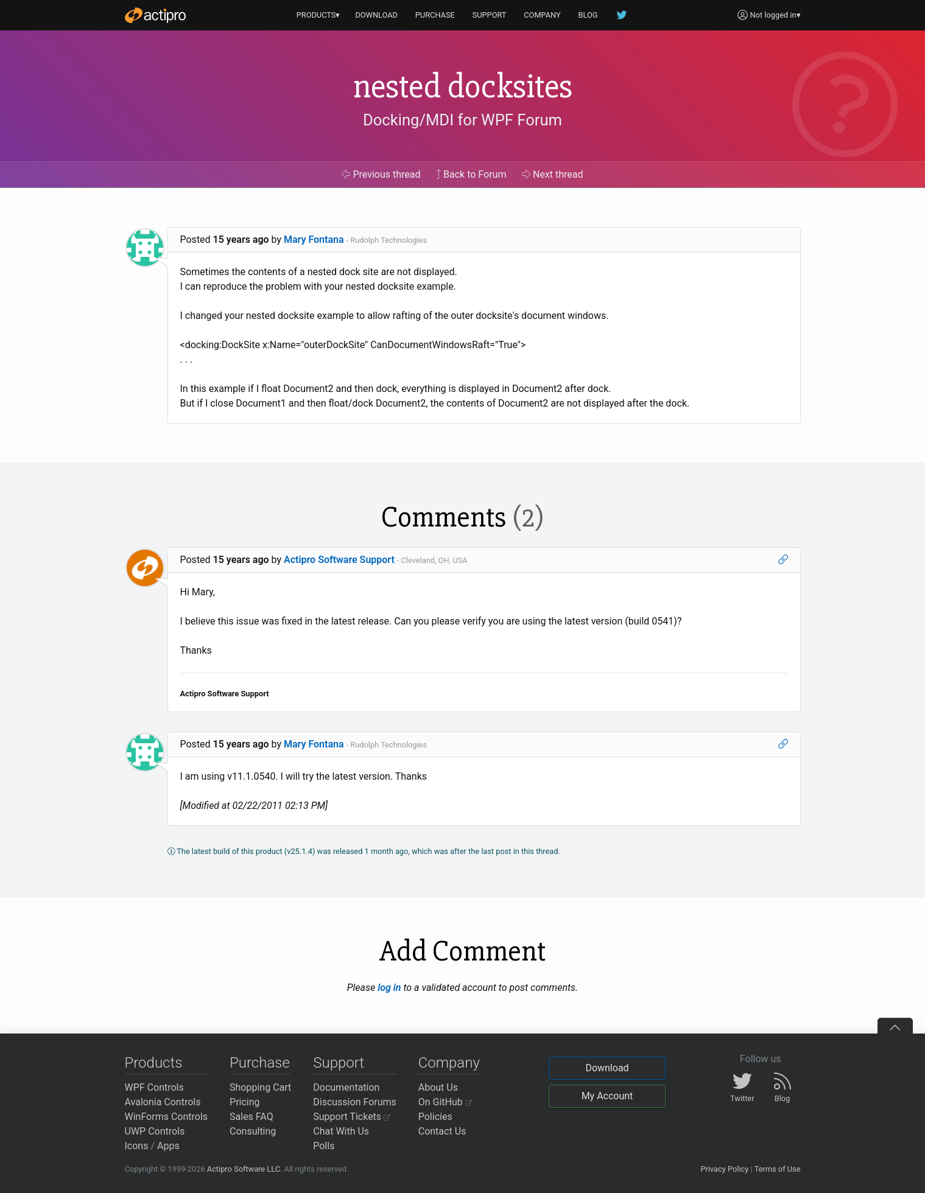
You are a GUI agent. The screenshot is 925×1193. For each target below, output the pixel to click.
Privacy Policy (724, 1169)
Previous (381, 174)
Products (154, 1062)
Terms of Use (777, 1169)
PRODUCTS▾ (318, 14)
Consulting (253, 1131)
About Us (438, 1087)
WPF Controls (154, 1087)
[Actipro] (155, 15)
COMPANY (542, 14)
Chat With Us (341, 1131)
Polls (323, 1146)
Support (338, 1062)
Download (606, 1068)
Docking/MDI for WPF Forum (462, 120)
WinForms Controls (166, 1116)
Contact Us (442, 1131)
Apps (168, 1146)
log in (389, 987)
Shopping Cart (260, 1087)
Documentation (346, 1087)
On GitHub (445, 1102)
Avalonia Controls (163, 1102)
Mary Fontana (314, 239)
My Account (607, 1096)
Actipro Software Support (339, 559)
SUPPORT (490, 14)
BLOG (588, 14)
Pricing (245, 1102)
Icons (137, 1146)
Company (449, 1062)
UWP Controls (155, 1131)
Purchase (260, 1062)
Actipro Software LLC (243, 1169)
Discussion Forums (354, 1102)
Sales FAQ (251, 1116)
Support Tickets (351, 1116)
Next (552, 174)
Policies (435, 1116)
